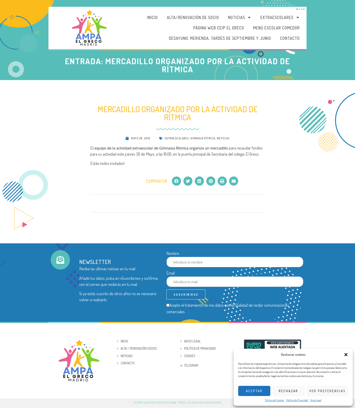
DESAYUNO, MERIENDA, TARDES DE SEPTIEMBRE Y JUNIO (220, 38)
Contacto (290, 38)
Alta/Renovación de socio (193, 17)
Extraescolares (280, 17)
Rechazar (288, 391)
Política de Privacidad (297, 400)
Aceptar (254, 391)
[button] (346, 354)
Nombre (172, 253)
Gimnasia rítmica (202, 138)
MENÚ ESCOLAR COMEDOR (276, 27)
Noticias (239, 17)
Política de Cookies (274, 400)
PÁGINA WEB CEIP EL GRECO (218, 27)
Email (170, 272)
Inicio (152, 17)
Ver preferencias (327, 391)
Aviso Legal (315, 400)
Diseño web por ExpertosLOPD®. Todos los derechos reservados (177, 402)
